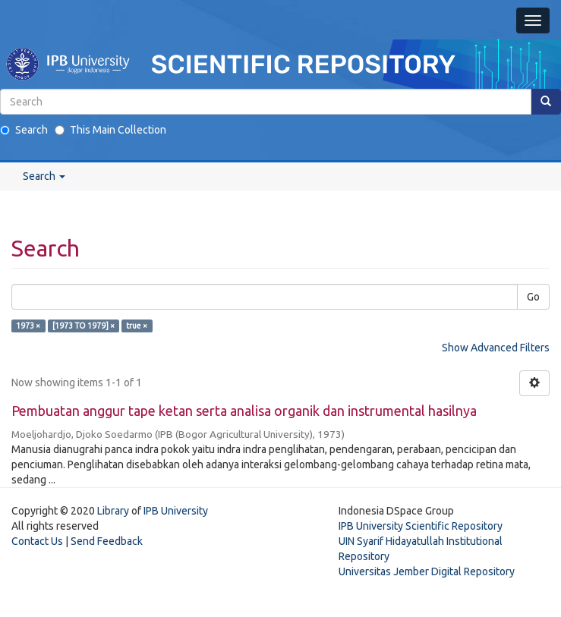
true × (136, 325)
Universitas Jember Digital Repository (427, 571)
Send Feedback (107, 541)
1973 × (28, 325)
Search (24, 130)
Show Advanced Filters (496, 348)
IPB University (175, 511)
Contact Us (37, 541)
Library (113, 511)
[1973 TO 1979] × (83, 325)
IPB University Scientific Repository (421, 526)
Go (533, 297)
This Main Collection (110, 130)
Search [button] (44, 176)
